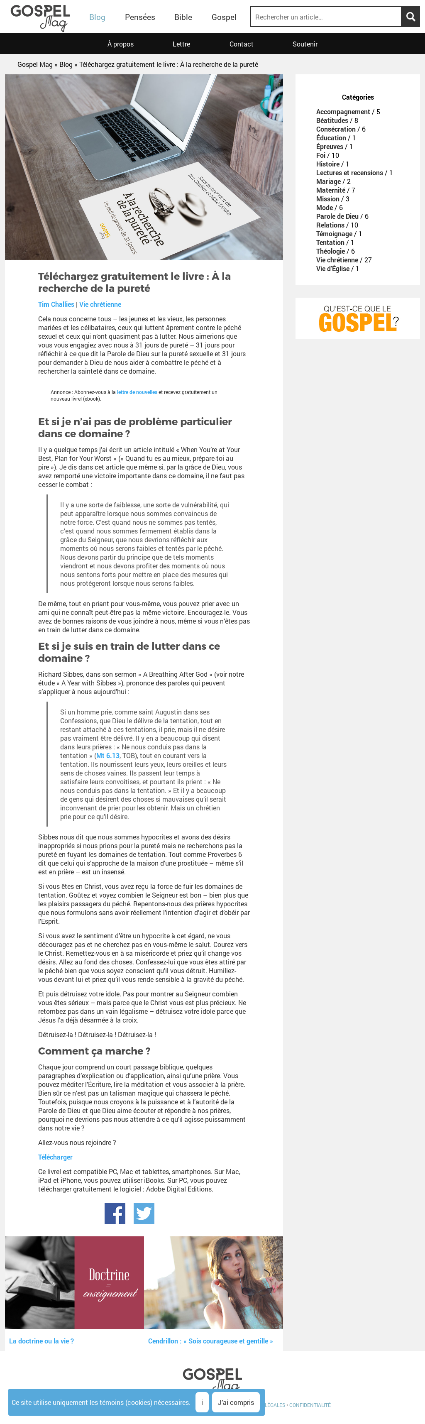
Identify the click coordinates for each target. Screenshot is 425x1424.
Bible (183, 17)
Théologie (330, 251)
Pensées (140, 17)
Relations (330, 224)
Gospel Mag (35, 64)
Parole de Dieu (337, 216)
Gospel (224, 17)
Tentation (330, 242)
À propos (120, 43)
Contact (242, 43)
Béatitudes (332, 120)
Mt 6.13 (108, 755)
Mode (324, 207)
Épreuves (329, 146)
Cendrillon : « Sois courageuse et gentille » (210, 1340)
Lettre (181, 43)
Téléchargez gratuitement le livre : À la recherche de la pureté (168, 64)
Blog (97, 17)
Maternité (330, 190)
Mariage (328, 181)
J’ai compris (236, 1402)
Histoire (328, 163)
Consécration (336, 129)
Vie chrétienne (100, 304)
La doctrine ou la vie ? (41, 1340)
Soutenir (305, 43)
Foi (320, 155)
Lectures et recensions (349, 172)
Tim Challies (56, 304)
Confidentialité (310, 1405)
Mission (328, 198)
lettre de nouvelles (137, 392)
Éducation (331, 137)
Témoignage (334, 233)
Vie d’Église (332, 268)
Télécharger (55, 1156)
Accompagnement (343, 111)
